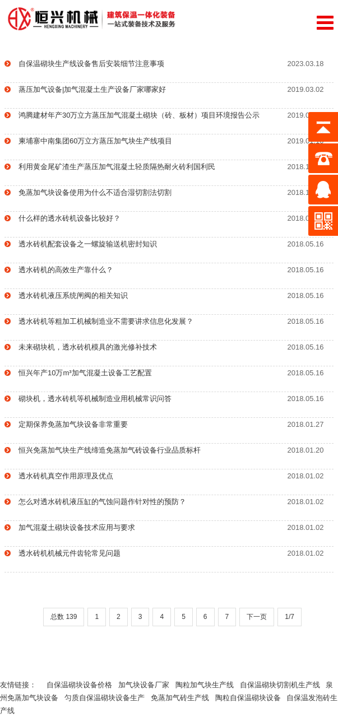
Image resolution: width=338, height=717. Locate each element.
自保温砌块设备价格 (82, 685)
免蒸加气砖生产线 (183, 697)
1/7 (289, 617)
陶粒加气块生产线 (207, 685)
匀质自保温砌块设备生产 (107, 697)
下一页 (257, 617)
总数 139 (63, 617)
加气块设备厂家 (146, 685)
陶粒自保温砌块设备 (251, 697)
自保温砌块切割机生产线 (283, 685)
